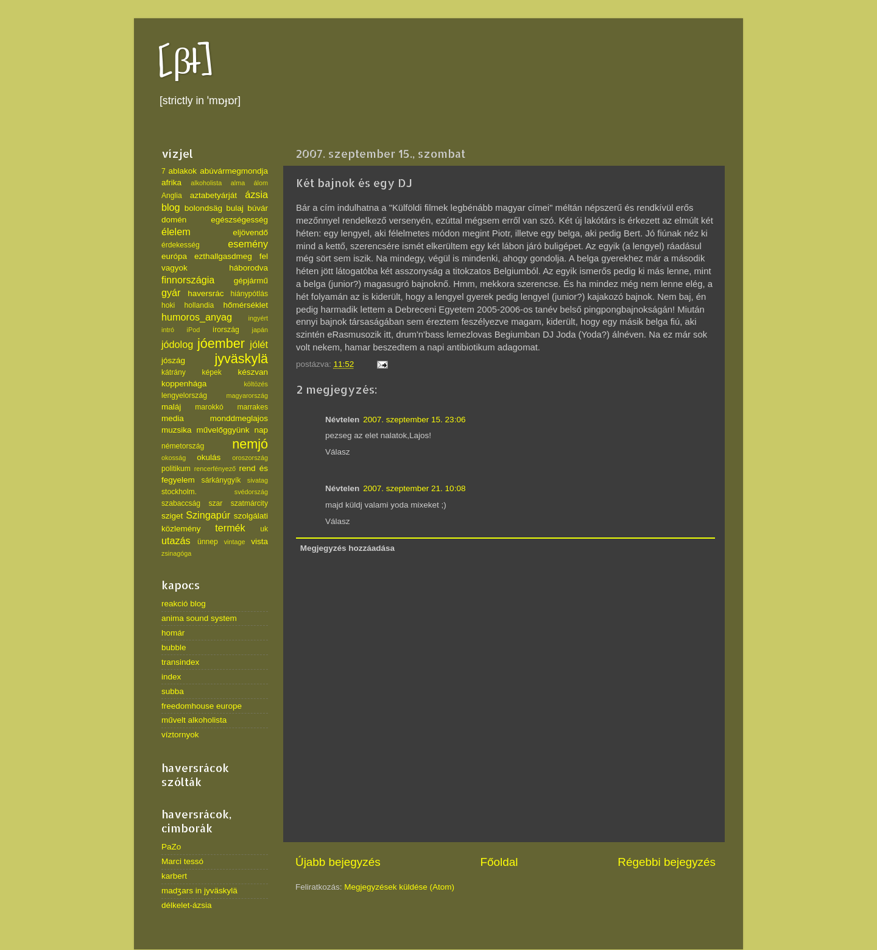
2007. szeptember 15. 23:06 (414, 419)
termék (230, 527)
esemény (248, 243)
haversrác (206, 293)
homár (173, 632)
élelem (176, 231)
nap (261, 429)
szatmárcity (249, 503)
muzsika (176, 429)
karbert (174, 876)
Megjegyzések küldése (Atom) (399, 887)
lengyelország (184, 395)
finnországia (187, 279)
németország (182, 446)
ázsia (256, 194)
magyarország (247, 395)
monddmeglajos (239, 418)
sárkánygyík (221, 480)
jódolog (177, 344)
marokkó (209, 407)
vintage (234, 541)
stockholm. (179, 491)
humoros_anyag (196, 316)
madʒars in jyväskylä (199, 890)
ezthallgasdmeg (223, 256)
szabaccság (180, 503)
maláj (171, 406)
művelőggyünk (222, 429)
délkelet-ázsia (186, 905)
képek (211, 372)
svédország (251, 491)
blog (170, 207)
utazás (176, 540)
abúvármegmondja (234, 170)
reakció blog (183, 603)
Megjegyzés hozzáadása (347, 548)
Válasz (337, 451)
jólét (259, 344)
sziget (172, 515)
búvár (257, 208)
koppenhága (183, 383)
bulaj (235, 208)
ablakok (183, 170)
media (172, 418)
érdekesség (180, 245)
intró (167, 329)
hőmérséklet (245, 305)
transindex (180, 662)
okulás (208, 457)
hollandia (199, 305)
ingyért (258, 318)
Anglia (171, 195)
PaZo (171, 846)
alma (238, 182)
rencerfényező (215, 468)
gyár (171, 292)
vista (259, 541)
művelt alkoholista (194, 720)
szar (215, 503)
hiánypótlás (249, 293)
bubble (173, 647)
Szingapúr (208, 514)
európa (174, 256)
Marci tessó (182, 861)
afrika (171, 182)
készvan (253, 372)
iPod (193, 329)
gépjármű (251, 280)
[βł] (185, 62)
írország (226, 329)
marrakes (252, 407)
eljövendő (250, 232)
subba (172, 691)
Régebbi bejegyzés (667, 862)
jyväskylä (241, 358)
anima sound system (199, 618)
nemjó (250, 444)
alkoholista (206, 182)
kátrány (173, 372)
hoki (168, 305)
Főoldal (499, 862)
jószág (173, 360)
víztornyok (180, 734)
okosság (173, 457)
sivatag (257, 480)
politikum (176, 468)
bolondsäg (203, 208)
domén (173, 219)
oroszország (250, 457)
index (171, 676)
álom (261, 182)
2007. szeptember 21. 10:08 (414, 488)
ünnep (207, 541)
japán (260, 329)
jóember (221, 343)
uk (264, 529)
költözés (256, 384)
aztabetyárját (213, 195)
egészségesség (239, 219)
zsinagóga (176, 553)
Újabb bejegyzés (338, 862)
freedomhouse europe (201, 706)
